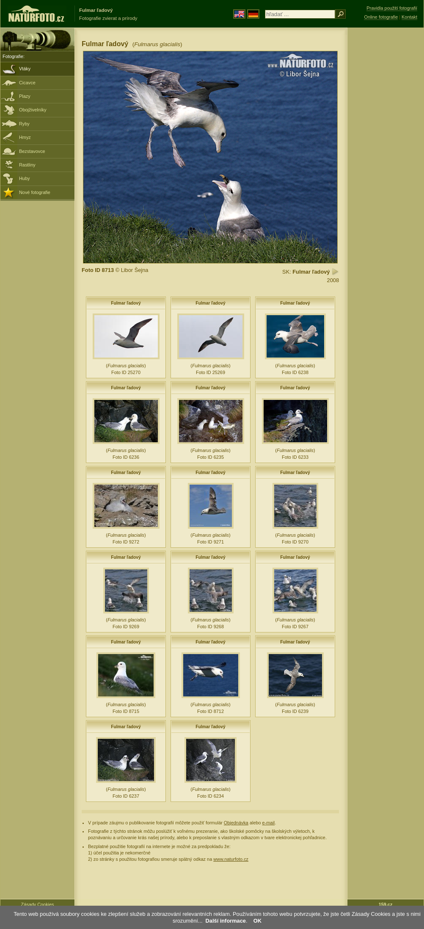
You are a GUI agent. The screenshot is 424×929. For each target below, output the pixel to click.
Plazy (24, 96)
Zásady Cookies (37, 904)
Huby (24, 178)
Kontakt (409, 16)
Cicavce (27, 82)
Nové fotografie (34, 192)
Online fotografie (381, 16)
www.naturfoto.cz (230, 859)
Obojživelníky (33, 109)
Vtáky (24, 68)
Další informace (226, 921)
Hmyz (25, 137)
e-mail (268, 822)
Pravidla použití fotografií (391, 8)
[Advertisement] (385, 163)
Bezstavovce (32, 151)
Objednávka (236, 822)
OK (257, 921)
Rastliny (27, 164)
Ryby (24, 123)
